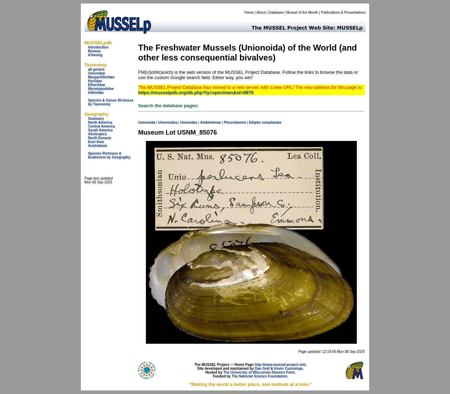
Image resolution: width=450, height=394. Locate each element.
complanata (271, 122)
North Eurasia (99, 138)
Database (276, 12)
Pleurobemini (235, 122)
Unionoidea (167, 122)
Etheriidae (96, 85)
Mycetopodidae (101, 89)
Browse (94, 51)
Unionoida (146, 122)
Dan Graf (262, 368)
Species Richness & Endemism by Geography (109, 155)
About (260, 12)
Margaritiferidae (101, 77)
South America (100, 130)
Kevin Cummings (288, 368)
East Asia (96, 142)
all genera (96, 69)
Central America (101, 126)
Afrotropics (97, 134)
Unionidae (96, 73)
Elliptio (255, 122)
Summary (96, 119)
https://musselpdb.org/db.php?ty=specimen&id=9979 (195, 92)
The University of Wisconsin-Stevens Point (259, 372)
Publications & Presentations (343, 12)
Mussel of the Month (302, 12)
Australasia (97, 146)
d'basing (95, 55)
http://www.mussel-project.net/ (280, 365)
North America (100, 122)
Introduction (98, 47)
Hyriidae (95, 81)
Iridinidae (95, 93)
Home (249, 12)
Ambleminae (210, 122)
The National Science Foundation (259, 376)
